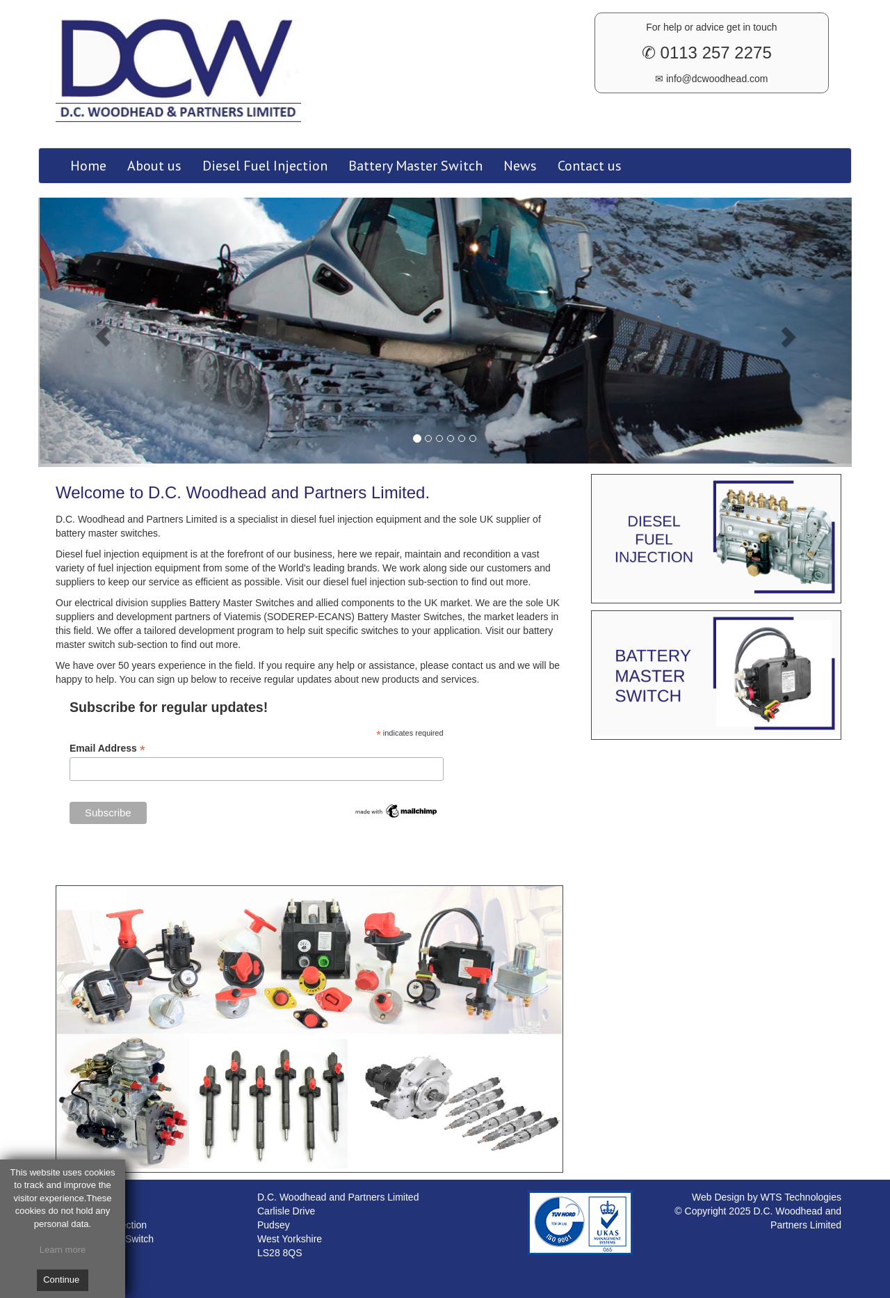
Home (88, 166)
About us (154, 166)
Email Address (107, 748)
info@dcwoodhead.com (715, 78)
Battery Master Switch (415, 166)
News (520, 166)
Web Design (719, 1197)
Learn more (63, 1249)
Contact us (590, 166)
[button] (99, 332)
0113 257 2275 (714, 52)
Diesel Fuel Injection (264, 166)
